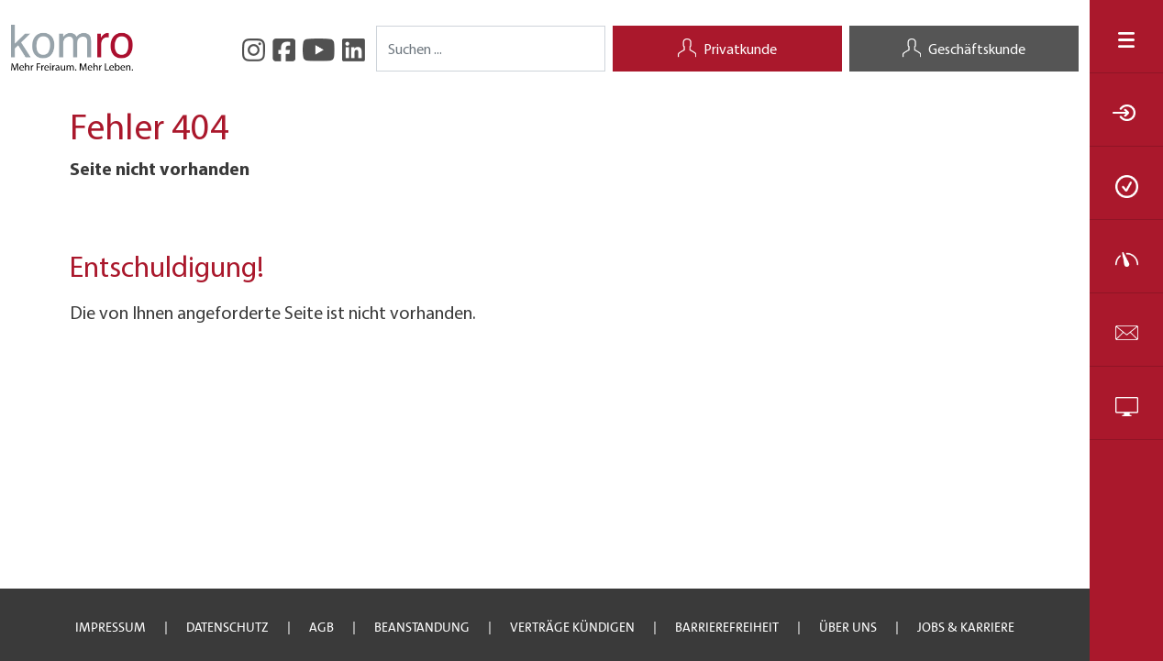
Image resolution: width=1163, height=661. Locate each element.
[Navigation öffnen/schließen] (1126, 36)
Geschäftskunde (964, 50)
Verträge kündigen (572, 627)
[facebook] (283, 47)
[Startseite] (72, 45)
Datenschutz (227, 627)
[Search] (490, 49)
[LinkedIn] (353, 47)
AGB (321, 627)
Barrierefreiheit (727, 627)
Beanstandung (422, 627)
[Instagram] (253, 47)
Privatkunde (727, 50)
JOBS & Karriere (965, 627)
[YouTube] (319, 47)
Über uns (848, 627)
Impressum (110, 627)
